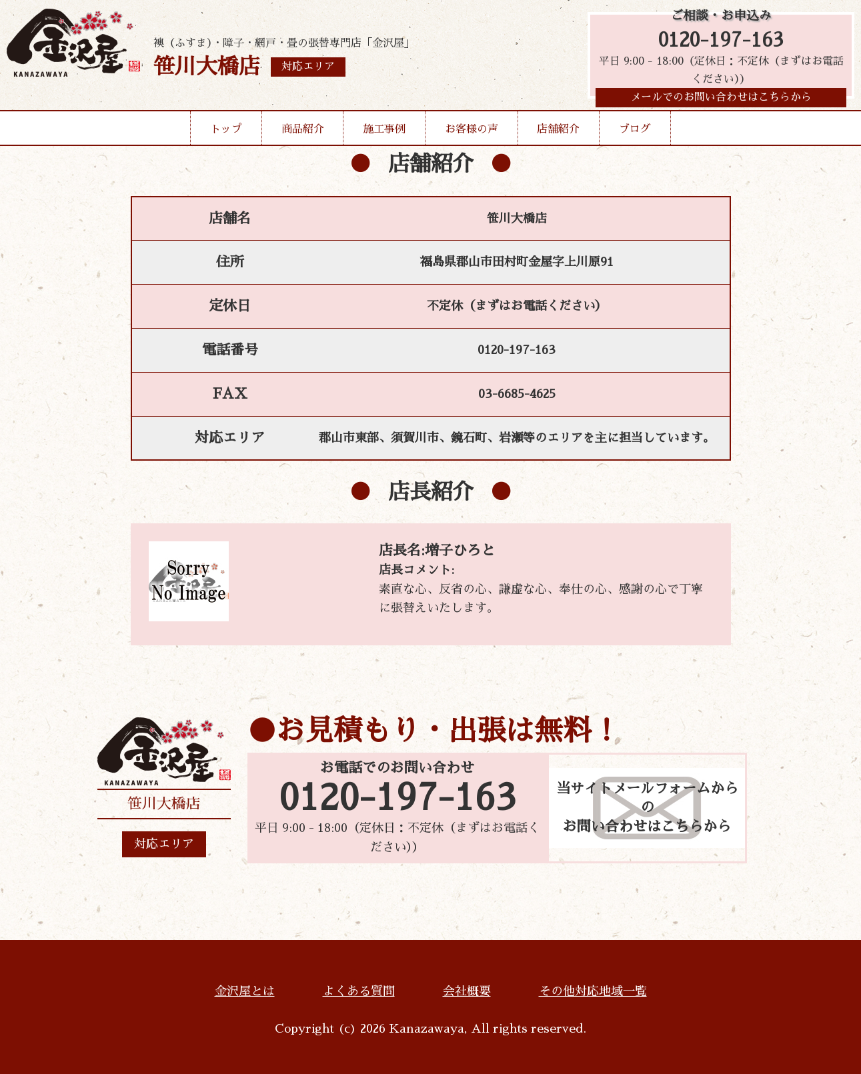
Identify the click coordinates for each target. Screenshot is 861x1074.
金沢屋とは (245, 991)
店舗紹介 (558, 134)
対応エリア (164, 844)
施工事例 (384, 134)
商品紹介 (302, 134)
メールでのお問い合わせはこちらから (721, 102)
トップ (226, 134)
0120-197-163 (721, 41)
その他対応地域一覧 (593, 991)
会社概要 (467, 991)
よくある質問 (359, 991)
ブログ (635, 134)
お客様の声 (471, 134)
